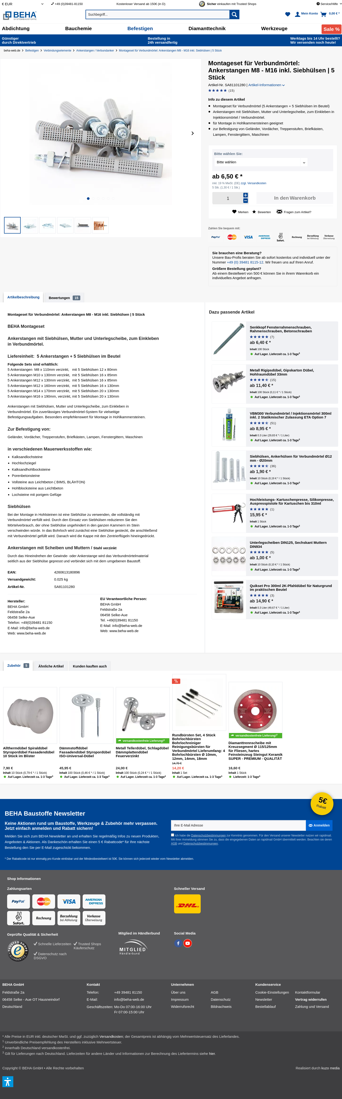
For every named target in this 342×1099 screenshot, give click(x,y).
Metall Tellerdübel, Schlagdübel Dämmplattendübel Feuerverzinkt (142, 752)
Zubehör (18, 665)
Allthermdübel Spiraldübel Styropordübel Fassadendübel (28, 752)
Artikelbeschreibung (23, 297)
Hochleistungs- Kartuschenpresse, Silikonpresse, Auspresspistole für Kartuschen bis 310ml (292, 502)
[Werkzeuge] (274, 28)
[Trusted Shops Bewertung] (20, 951)
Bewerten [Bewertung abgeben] (261, 212)
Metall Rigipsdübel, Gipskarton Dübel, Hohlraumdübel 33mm (282, 372)
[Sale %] (332, 29)
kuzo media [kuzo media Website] (330, 1068)
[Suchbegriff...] (162, 14)
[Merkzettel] (288, 14)
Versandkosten (111, 1036)
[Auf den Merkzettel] (240, 212)
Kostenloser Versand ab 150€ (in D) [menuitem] (140, 4)
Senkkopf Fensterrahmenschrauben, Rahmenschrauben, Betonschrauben (281, 329)
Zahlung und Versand (312, 1007)
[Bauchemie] (78, 28)
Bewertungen (64, 298)
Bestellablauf (265, 1007)
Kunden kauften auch (90, 666)
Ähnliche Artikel (51, 666)
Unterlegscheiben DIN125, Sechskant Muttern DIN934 (288, 545)
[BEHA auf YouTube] (187, 946)
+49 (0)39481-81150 (69, 4)
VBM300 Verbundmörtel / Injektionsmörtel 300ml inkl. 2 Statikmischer (290, 415)
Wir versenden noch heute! (315, 40)
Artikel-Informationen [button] (266, 85)
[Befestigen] (140, 28)
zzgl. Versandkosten (253, 183)
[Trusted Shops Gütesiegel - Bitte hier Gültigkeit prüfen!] (231, 4)
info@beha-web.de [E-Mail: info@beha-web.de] (129, 999)
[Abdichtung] (16, 28)
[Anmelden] (319, 825)
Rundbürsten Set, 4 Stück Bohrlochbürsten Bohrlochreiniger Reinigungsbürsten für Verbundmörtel (198, 747)
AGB (174, 843)
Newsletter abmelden (179, 858)
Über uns (178, 992)
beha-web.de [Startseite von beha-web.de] (12, 50)
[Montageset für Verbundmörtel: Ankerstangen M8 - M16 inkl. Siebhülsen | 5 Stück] (171, 50)
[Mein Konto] (306, 14)
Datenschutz (221, 999)
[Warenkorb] (330, 14)
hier (212, 1054)
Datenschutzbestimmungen (208, 835)
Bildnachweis (221, 1007)
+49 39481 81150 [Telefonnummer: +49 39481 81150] (128, 992)
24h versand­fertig (163, 40)
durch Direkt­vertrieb (19, 40)
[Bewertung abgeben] (221, 91)
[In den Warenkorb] (294, 198)
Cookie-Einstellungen (272, 992)
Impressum (180, 999)
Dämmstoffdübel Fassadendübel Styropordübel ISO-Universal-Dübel (85, 752)
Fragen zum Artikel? (294, 212)
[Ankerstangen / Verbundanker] (96, 50)
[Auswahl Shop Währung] (22, 4)
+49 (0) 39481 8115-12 (245, 262)
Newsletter (263, 999)
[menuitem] (80, 4)
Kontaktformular (307, 992)
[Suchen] (234, 14)
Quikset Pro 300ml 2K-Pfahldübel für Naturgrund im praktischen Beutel (291, 588)
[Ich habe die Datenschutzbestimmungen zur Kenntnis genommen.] (172, 834)
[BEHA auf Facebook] (178, 946)
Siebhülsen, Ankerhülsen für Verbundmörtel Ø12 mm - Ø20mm (291, 458)
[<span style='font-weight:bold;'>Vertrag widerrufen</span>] (315, 999)
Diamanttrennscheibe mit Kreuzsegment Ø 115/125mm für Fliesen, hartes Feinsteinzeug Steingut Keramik (255, 751)
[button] (12, 225)
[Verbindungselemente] (58, 50)
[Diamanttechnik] (207, 28)
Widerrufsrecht (182, 1007)
